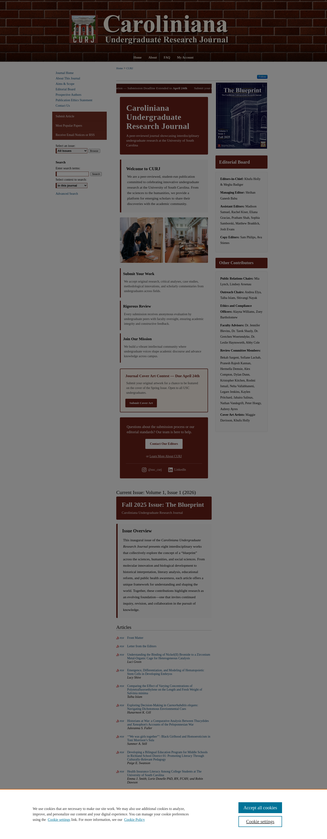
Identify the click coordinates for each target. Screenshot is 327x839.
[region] (163, 814)
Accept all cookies (260, 807)
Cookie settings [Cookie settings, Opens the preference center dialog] (260, 821)
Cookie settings (59, 820)
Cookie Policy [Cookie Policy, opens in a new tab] (134, 820)
